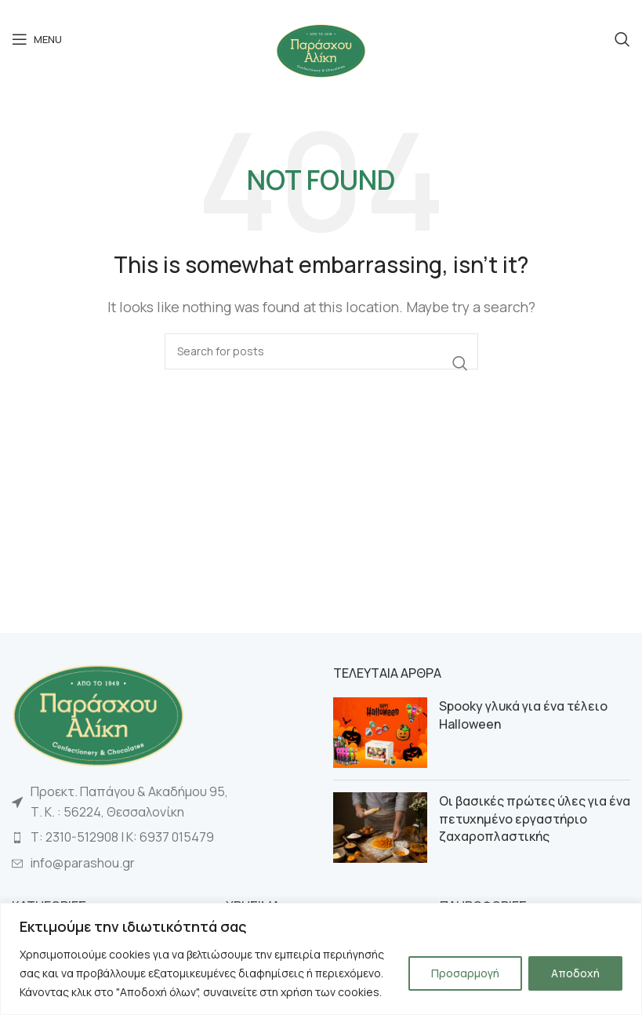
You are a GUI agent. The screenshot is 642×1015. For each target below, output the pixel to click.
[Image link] (98, 713)
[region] (321, 959)
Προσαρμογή (465, 973)
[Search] (622, 39)
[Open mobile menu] (37, 39)
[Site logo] (321, 49)
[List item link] (161, 838)
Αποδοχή (575, 973)
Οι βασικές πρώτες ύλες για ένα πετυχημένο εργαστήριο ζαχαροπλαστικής (534, 818)
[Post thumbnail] (380, 732)
